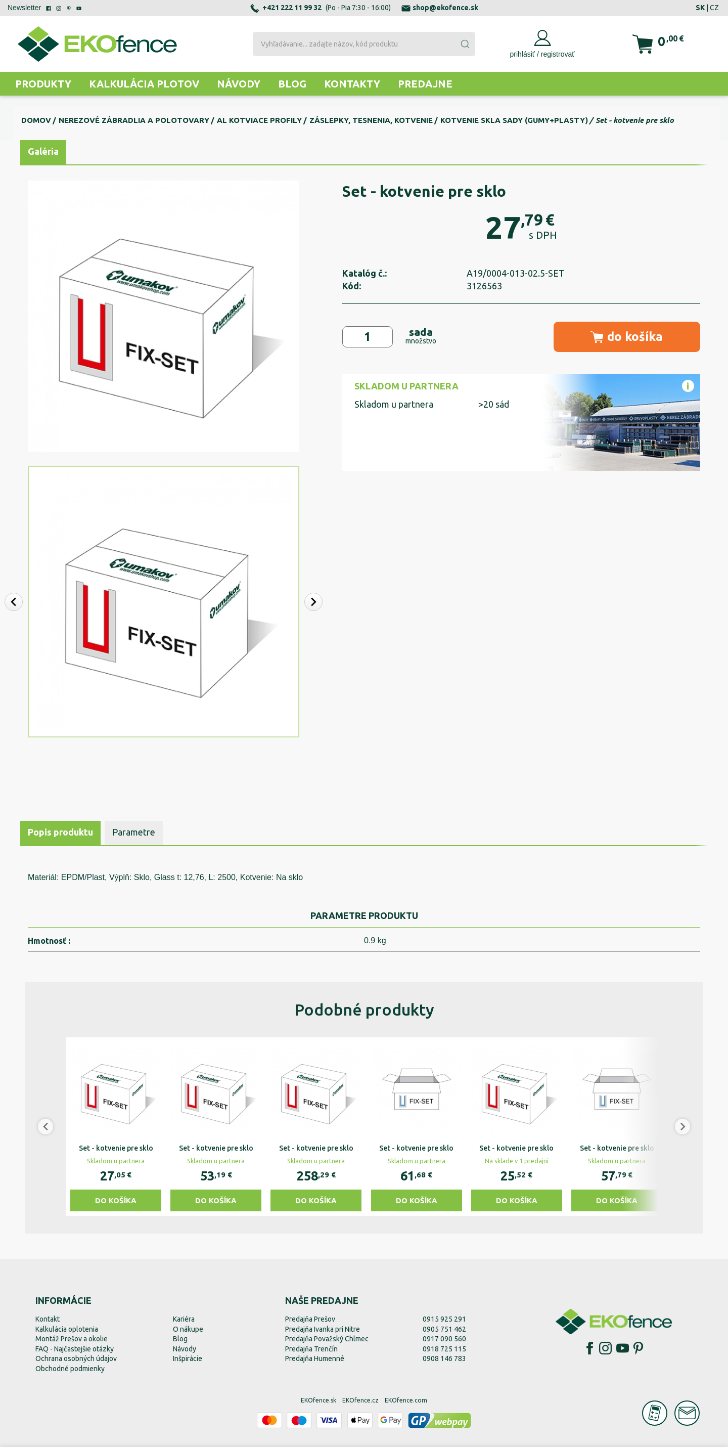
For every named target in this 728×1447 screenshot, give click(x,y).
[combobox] (364, 44)
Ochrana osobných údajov (76, 1358)
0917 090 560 (444, 1339)
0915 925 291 (444, 1319)
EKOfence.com (406, 1400)
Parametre (133, 832)
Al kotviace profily (259, 120)
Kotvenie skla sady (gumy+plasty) (514, 120)
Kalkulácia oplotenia (66, 1329)
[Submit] (464, 44)
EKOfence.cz (360, 1400)
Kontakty (352, 84)
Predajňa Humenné (314, 1358)
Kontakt (47, 1319)
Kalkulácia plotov (144, 84)
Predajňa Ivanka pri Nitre (322, 1329)
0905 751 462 (444, 1329)
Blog (292, 84)
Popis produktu (60, 832)
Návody (238, 84)
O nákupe (188, 1329)
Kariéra (184, 1319)
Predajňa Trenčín (311, 1349)
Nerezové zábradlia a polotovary (134, 120)
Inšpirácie (187, 1358)
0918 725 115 (444, 1349)
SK (700, 8)
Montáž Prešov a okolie (71, 1339)
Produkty (43, 84)
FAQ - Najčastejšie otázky (74, 1349)
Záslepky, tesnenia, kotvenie (371, 120)
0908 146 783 (444, 1358)
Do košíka (115, 1200)
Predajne (425, 84)
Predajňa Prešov (310, 1319)
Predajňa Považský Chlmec (327, 1339)
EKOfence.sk (318, 1400)
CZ (714, 8)
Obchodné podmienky (70, 1369)
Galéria (43, 151)
